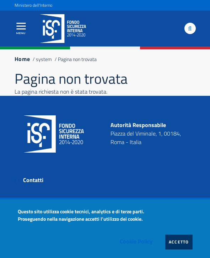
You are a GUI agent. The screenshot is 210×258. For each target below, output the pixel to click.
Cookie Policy (136, 241)
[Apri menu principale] (21, 28)
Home (22, 59)
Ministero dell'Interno (33, 5)
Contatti (33, 180)
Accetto (181, 241)
